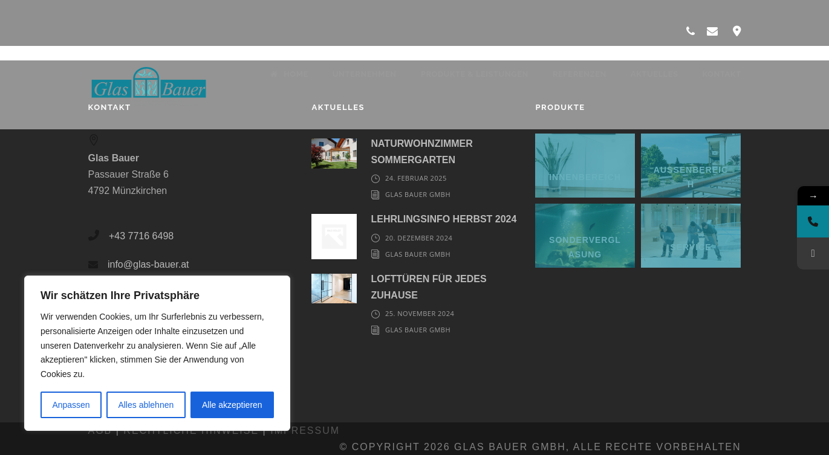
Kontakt (721, 74)
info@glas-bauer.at (148, 264)
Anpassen (70, 405)
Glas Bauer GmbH (417, 194)
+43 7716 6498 (141, 236)
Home (289, 74)
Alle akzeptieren (232, 405)
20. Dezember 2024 (418, 237)
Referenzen (579, 74)
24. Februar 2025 (416, 177)
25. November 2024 (419, 313)
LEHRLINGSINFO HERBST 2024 (443, 219)
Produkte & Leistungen (474, 74)
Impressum (305, 430)
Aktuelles (654, 74)
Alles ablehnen (146, 405)
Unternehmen (365, 74)
